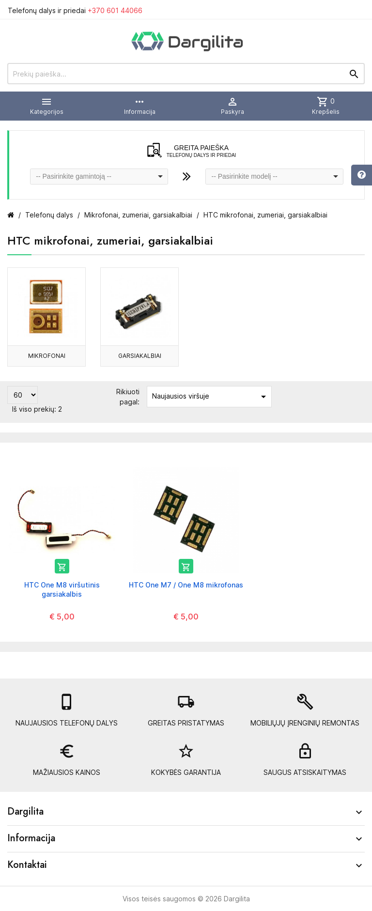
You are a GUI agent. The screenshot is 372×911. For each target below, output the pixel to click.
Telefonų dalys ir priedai (75, 10)
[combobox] (99, 177)
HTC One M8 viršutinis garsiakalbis (62, 589)
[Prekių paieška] (186, 73)
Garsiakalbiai (139, 355)
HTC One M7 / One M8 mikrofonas (186, 585)
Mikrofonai (46, 355)
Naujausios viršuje (210, 396)
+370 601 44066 (115, 10)
